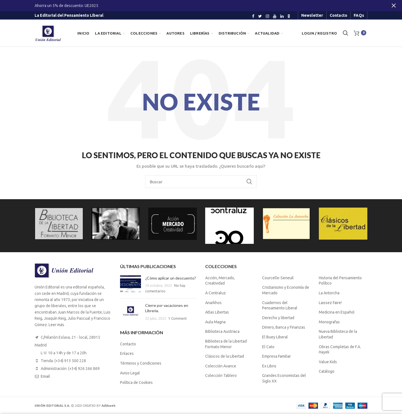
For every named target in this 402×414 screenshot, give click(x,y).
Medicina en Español (337, 312)
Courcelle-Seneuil (278, 278)
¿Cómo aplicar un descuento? (170, 278)
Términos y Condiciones (140, 363)
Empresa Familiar (276, 356)
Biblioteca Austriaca (222, 331)
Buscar (249, 181)
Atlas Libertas (217, 312)
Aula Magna (215, 322)
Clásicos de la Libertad (224, 356)
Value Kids (328, 362)
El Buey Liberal (275, 337)
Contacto (128, 344)
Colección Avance (220, 366)
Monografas (329, 322)
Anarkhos (213, 302)
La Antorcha (329, 293)
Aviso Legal (130, 373)
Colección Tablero (221, 375)
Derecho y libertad (278, 318)
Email (45, 376)
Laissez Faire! (330, 302)
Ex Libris (269, 366)
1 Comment (177, 318)
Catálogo (326, 371)
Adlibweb (109, 405)
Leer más (56, 324)
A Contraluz (215, 293)
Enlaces (127, 353)
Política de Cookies (136, 382)
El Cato (268, 347)
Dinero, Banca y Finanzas (283, 327)
